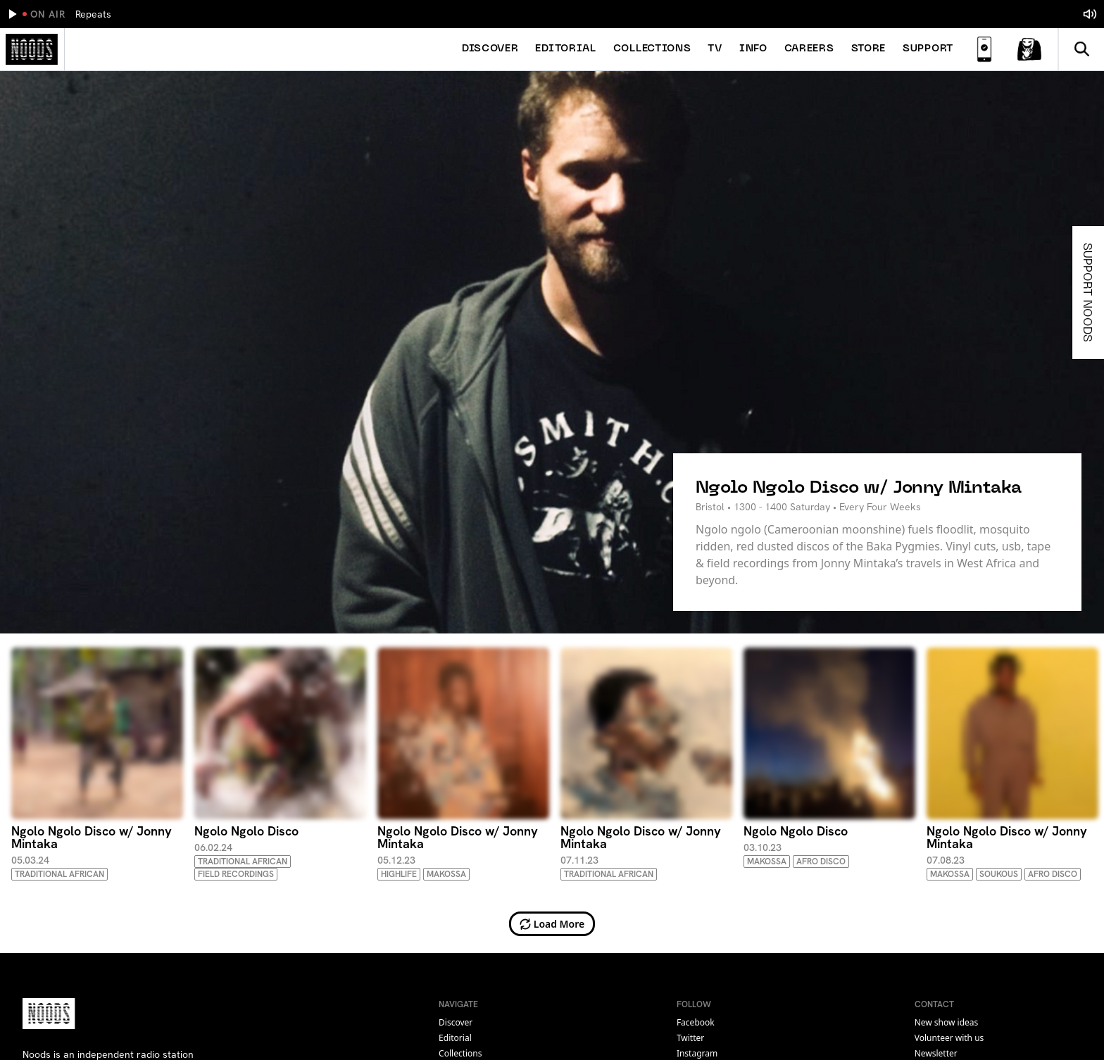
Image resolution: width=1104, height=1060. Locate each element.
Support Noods (1089, 292)
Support (928, 48)
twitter (690, 1038)
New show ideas (947, 1022)
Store (868, 48)
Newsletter (936, 1053)
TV (715, 48)
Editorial (565, 48)
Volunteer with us (949, 1038)
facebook (696, 1022)
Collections (652, 48)
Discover (490, 48)
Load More (552, 923)
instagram (697, 1053)
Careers (809, 48)
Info (753, 48)
